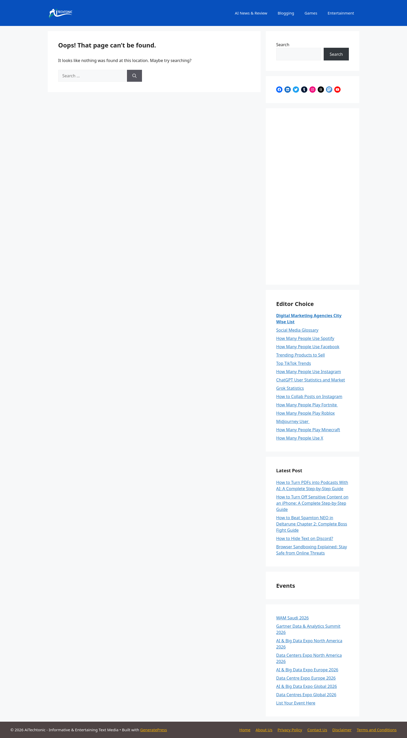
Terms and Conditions (377, 729)
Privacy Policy (289, 729)
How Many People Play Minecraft (308, 430)
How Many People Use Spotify (305, 338)
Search (282, 44)
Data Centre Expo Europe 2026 (306, 678)
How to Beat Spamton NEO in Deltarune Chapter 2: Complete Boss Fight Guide (311, 524)
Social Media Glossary (297, 330)
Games (310, 13)
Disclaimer (341, 729)
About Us (264, 729)
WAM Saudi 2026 (292, 618)
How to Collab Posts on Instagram (309, 396)
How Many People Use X (299, 438)
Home (244, 729)
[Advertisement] (312, 196)
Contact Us (317, 729)
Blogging (286, 13)
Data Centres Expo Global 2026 (306, 695)
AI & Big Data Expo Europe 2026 (307, 670)
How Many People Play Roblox (305, 413)
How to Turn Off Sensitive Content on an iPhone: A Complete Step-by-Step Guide (312, 503)
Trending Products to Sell (300, 355)
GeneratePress (153, 729)
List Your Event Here (295, 703)
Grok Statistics (290, 388)
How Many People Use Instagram (308, 371)
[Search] (134, 76)
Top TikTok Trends (293, 363)
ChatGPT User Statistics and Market (310, 380)
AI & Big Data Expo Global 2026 (306, 686)
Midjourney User (293, 421)
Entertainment (341, 13)
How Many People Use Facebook (307, 347)
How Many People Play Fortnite (307, 405)
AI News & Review (251, 13)
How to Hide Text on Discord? (304, 538)
